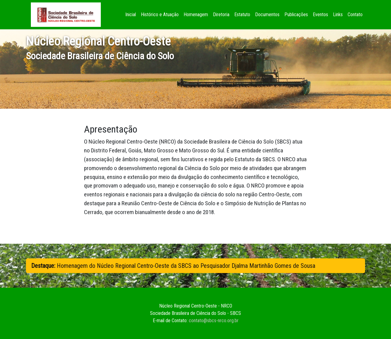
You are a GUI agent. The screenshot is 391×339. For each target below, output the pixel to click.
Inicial (131, 14)
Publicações (296, 14)
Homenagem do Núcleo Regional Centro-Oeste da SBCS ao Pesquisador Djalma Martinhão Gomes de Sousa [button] (173, 265)
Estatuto (242, 14)
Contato (355, 14)
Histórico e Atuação (160, 14)
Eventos (320, 14)
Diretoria (221, 14)
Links (338, 14)
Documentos (267, 14)
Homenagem (196, 14)
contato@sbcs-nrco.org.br (214, 320)
